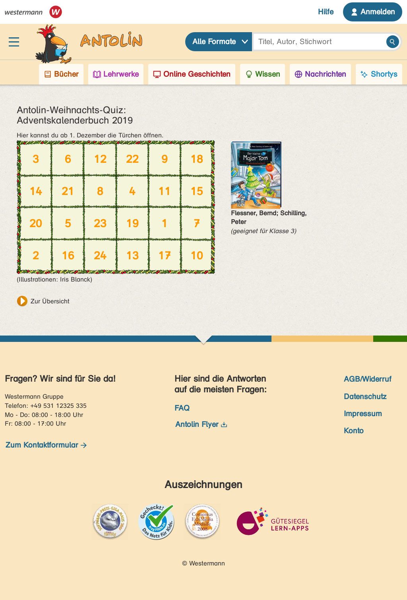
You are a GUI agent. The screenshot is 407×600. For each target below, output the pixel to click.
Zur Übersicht (50, 301)
